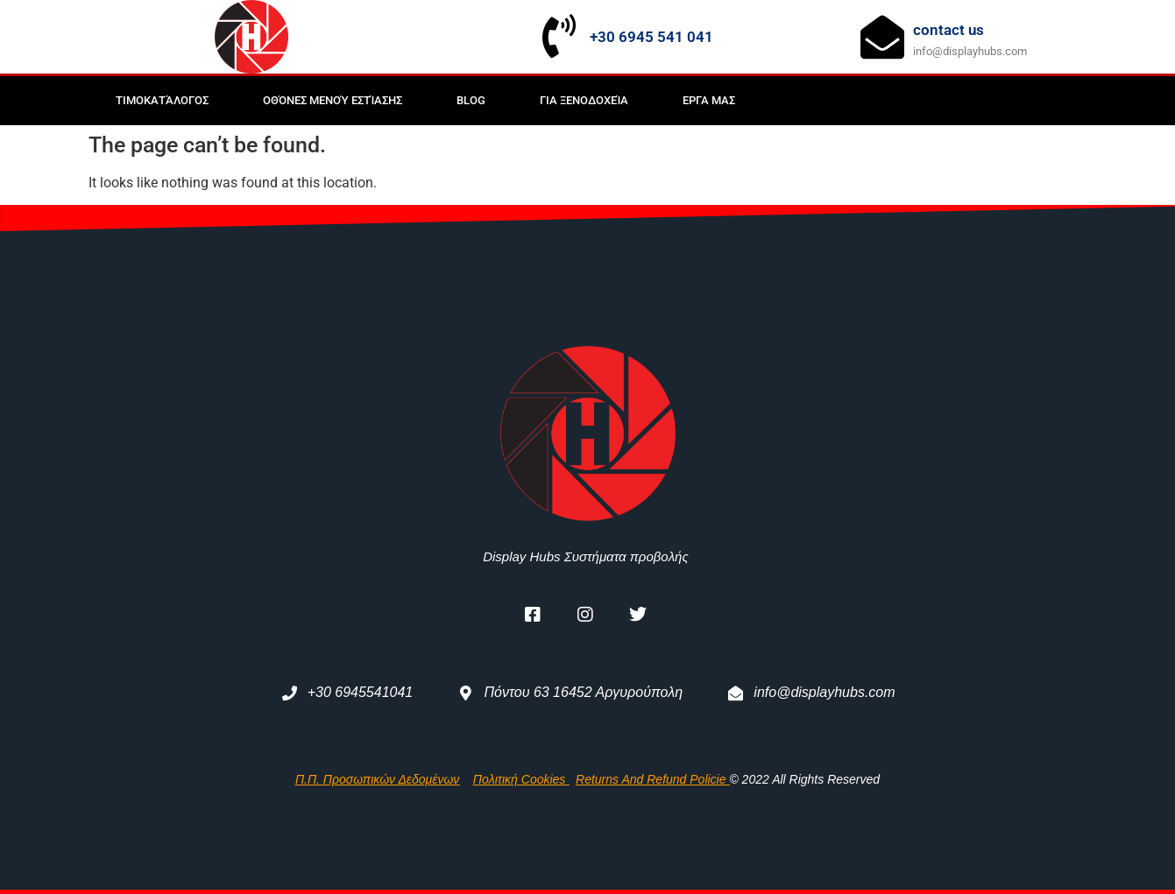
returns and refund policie (651, 779)
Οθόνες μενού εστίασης (332, 100)
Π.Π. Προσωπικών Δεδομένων (377, 779)
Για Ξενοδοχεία (584, 100)
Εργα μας (709, 100)
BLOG (471, 100)
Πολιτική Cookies (521, 779)
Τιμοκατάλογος (162, 100)
